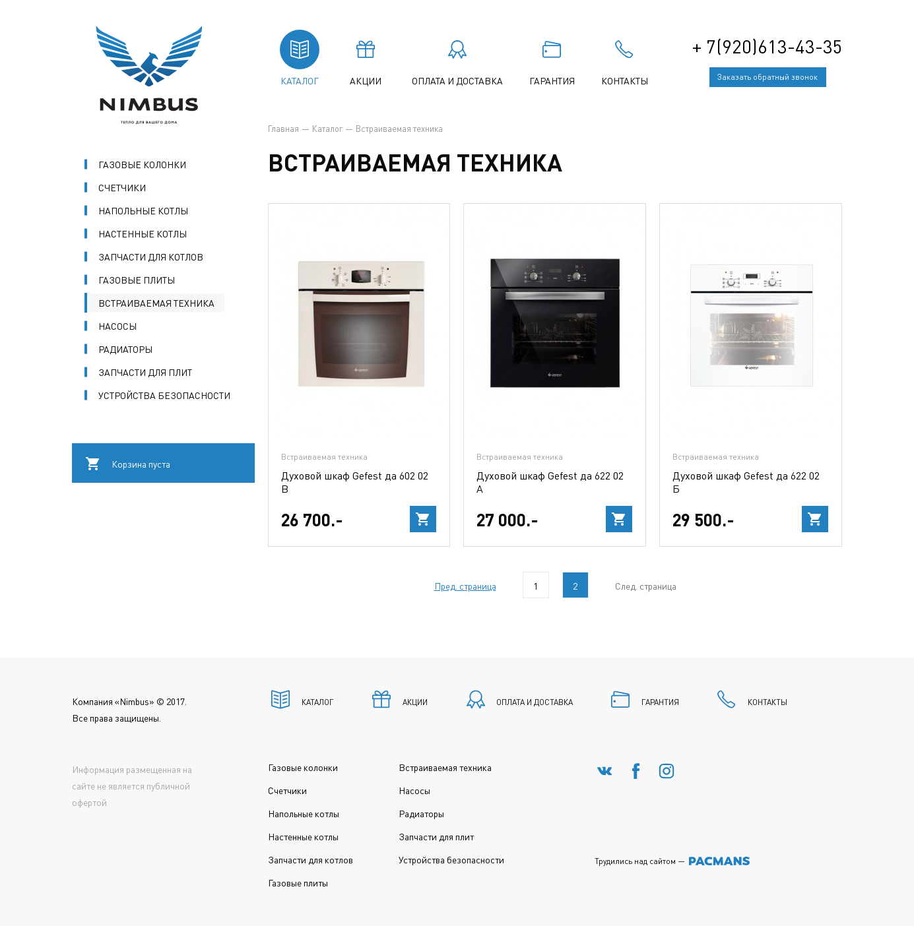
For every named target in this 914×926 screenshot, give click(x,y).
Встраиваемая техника (324, 457)
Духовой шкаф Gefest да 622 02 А (550, 482)
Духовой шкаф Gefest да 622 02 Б (746, 482)
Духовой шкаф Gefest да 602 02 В (354, 482)
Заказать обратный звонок (767, 77)
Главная (283, 128)
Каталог (327, 128)
